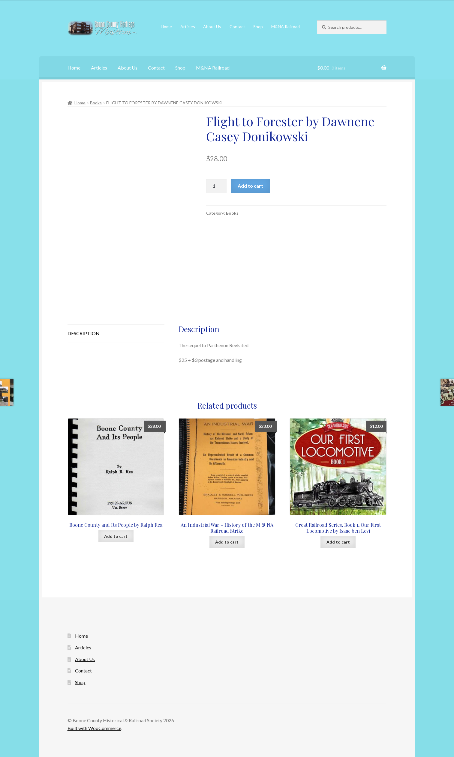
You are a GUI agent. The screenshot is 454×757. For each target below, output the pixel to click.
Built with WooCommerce (94, 728)
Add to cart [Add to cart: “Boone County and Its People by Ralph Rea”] (116, 536)
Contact (237, 26)
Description (84, 333)
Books (96, 102)
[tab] (116, 333)
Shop (258, 26)
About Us (212, 26)
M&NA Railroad (285, 26)
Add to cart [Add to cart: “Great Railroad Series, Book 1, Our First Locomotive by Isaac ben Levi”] (338, 541)
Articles (187, 26)
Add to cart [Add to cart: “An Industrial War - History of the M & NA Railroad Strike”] (227, 541)
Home (166, 26)
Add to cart (250, 186)
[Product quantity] (216, 186)
